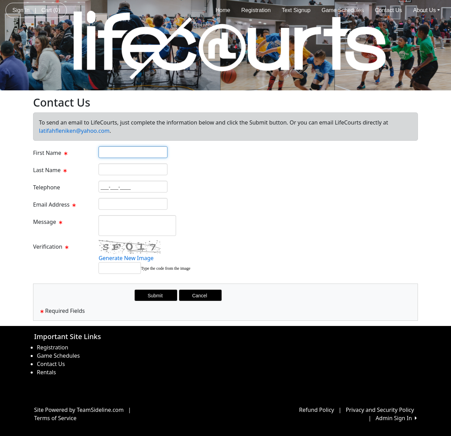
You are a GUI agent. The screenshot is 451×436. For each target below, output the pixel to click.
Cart (50, 10)
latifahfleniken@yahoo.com (74, 131)
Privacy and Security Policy (380, 410)
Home (223, 10)
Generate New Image (126, 258)
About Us (426, 10)
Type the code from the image (165, 268)
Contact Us (388, 10)
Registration (255, 10)
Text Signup (296, 10)
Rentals (46, 372)
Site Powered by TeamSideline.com (79, 410)
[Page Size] (133, 152)
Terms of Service (55, 418)
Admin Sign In (396, 418)
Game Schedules (342, 10)
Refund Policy (316, 410)
